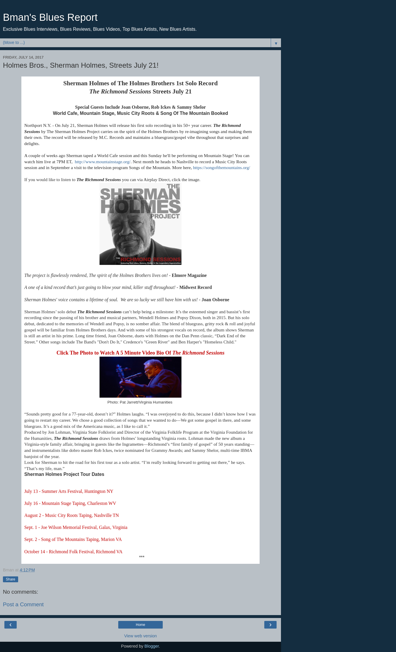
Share (10, 579)
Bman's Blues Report (50, 17)
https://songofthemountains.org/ (221, 167)
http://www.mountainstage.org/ (103, 161)
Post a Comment (23, 604)
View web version (140, 636)
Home (140, 625)
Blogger (152, 646)
